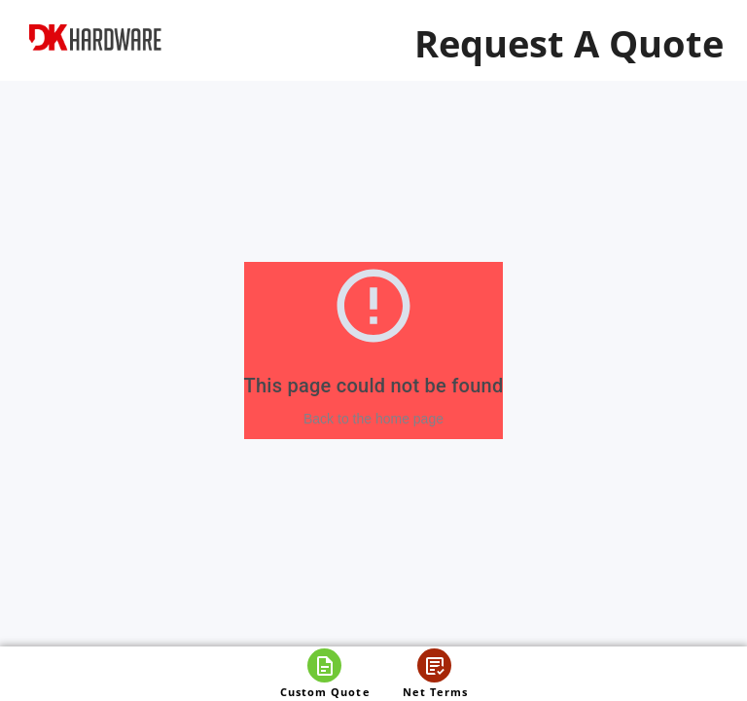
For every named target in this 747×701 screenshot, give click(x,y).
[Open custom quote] (325, 673)
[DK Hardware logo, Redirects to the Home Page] (95, 37)
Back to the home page (373, 418)
